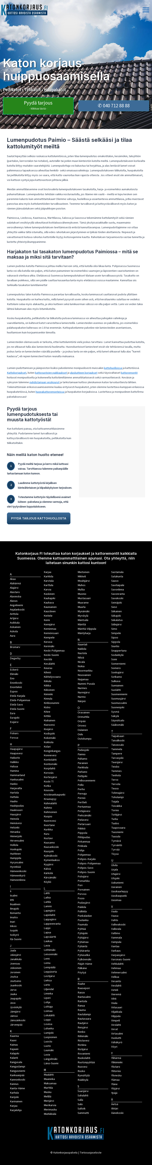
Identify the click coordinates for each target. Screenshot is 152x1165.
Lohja (47, 1002)
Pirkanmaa (84, 842)
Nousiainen (84, 675)
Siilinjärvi (116, 624)
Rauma (82, 1010)
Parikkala (83, 767)
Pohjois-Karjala (87, 859)
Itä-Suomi (15, 939)
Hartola (14, 793)
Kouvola (48, 790)
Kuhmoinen (50, 812)
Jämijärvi (15, 1012)
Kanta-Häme (17, 1088)
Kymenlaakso (52, 860)
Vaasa (114, 916)
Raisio (81, 992)
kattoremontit (129, 373)
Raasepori (84, 988)
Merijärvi (49, 1101)
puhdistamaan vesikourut (44, 382)
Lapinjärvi (49, 911)
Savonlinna (117, 589)
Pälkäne (82, 968)
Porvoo (82, 894)
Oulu (80, 734)
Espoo (14, 691)
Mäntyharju (84, 633)
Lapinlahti (49, 915)
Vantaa (115, 946)
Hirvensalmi (17, 841)
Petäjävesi (84, 811)
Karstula (49, 581)
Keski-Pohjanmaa (54, 651)
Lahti (47, 893)
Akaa (13, 579)
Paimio (82, 754)
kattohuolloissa (113, 368)
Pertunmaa (84, 807)
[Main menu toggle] (146, 10)
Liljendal (49, 989)
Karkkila (48, 576)
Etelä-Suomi (17, 709)
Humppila (15, 858)
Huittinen (15, 854)
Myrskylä (83, 616)
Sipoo (114, 637)
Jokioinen (15, 968)
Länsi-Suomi (51, 1063)
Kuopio (48, 816)
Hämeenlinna (17, 880)
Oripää (82, 721)
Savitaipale (117, 585)
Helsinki (14, 827)
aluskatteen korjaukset (83, 373)
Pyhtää (82, 929)
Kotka (47, 786)
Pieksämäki (84, 815)
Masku (47, 1092)
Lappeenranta (52, 924)
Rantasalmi (84, 997)
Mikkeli (82, 576)
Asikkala (15, 623)
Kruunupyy (50, 799)
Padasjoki (83, 750)
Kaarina (14, 1036)
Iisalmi (13, 895)
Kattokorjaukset (16, 373)
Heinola (14, 819)
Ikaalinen (15, 904)
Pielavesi (83, 820)
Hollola (14, 845)
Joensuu (15, 964)
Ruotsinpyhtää (86, 1062)
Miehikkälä (50, 1114)
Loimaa (48, 1011)
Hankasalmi (17, 779)
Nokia (81, 666)
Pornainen (84, 890)
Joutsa (14, 977)
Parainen (83, 763)
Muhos (82, 585)
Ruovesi (82, 1067)
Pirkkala (82, 846)
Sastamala (117, 572)
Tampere (116, 753)
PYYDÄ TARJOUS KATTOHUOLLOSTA (38, 518)
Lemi (47, 959)
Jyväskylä (16, 1007)
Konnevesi (50, 755)
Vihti (113, 999)
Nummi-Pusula (86, 684)
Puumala (83, 924)
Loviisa (48, 1024)
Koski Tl (48, 781)
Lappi (47, 928)
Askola (14, 631)
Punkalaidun (85, 916)
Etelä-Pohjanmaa (20, 700)
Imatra (14, 917)
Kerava (48, 642)
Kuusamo (49, 843)
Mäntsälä (83, 620)
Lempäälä (49, 967)
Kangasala (16, 1062)
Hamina (14, 771)
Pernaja (82, 794)
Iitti (12, 900)
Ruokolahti (84, 1058)
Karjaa (47, 572)
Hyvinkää (15, 867)
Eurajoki (14, 718)
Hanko (14, 784)
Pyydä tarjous (38, 105)
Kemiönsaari (51, 633)
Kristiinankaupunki (54, 795)
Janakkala (16, 959)
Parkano (82, 772)
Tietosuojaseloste (91, 1153)
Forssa (14, 738)
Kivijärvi (48, 729)
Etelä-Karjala (17, 696)
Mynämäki (83, 611)
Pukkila (82, 907)
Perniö (82, 798)
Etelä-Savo (16, 704)
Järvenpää (16, 1025)
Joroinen (15, 972)
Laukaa (48, 941)
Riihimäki (83, 1036)
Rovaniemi (84, 1054)
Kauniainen (50, 607)
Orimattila (83, 717)
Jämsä (14, 1016)
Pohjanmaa (84, 855)
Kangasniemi (17, 1071)
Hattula (14, 797)
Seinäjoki (116, 603)
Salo (80, 1104)
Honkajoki (16, 849)
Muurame (83, 603)
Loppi (47, 1020)
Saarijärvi (83, 1091)
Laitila (47, 902)
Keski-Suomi (51, 655)
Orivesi (82, 726)
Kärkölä (48, 873)
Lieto (47, 985)
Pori (80, 885)
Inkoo (13, 926)
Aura (12, 636)
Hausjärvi (15, 814)
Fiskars (14, 733)
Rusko (81, 1071)
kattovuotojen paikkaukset (51, 373)
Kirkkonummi (51, 703)
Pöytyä (82, 972)
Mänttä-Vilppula (87, 629)
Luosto (48, 1041)
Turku (114, 819)
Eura (12, 713)
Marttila (48, 1088)
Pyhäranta (84, 951)
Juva (12, 1003)
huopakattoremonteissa (50, 392)
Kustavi (48, 838)
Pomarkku (84, 881)
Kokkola (48, 742)
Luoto (47, 1046)
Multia (81, 589)
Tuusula (115, 836)
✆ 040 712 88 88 (114, 105)
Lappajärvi (50, 919)
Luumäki (49, 1050)
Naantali (82, 644)
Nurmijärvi (84, 692)
